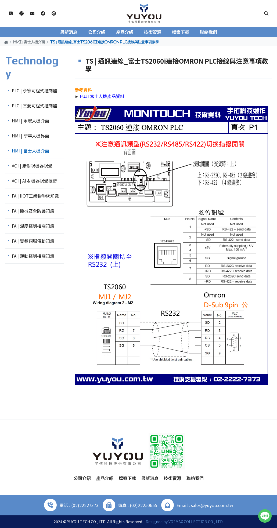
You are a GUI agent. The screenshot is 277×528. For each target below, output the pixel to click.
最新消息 (68, 32)
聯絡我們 (208, 32)
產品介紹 (124, 32)
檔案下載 (180, 32)
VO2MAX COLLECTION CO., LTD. (196, 521)
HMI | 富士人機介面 (29, 42)
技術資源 (152, 32)
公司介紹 (96, 32)
